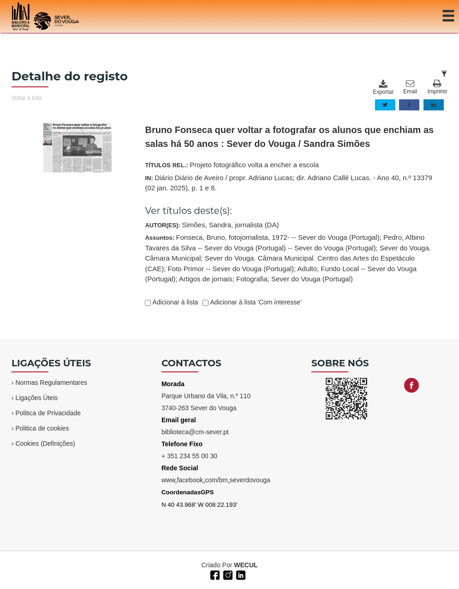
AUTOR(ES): (212, 225)
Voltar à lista (27, 98)
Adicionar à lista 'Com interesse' (255, 302)
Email (410, 87)
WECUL (245, 565)
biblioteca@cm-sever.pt (195, 432)
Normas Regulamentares (51, 382)
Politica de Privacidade (48, 413)
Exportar (383, 87)
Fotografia (252, 279)
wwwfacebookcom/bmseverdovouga (215, 480)
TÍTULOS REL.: (232, 165)
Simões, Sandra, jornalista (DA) (230, 225)
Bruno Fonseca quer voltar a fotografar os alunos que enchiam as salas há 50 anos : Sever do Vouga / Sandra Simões (289, 137)
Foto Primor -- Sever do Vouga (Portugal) (231, 269)
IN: (288, 183)
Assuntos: (288, 258)
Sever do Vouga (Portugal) (312, 279)
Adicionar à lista (174, 302)
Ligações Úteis (36, 397)
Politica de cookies (42, 428)
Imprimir (437, 87)
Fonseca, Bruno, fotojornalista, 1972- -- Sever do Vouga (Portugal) (278, 237)
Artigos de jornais (205, 279)
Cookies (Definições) (45, 443)
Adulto (307, 269)
